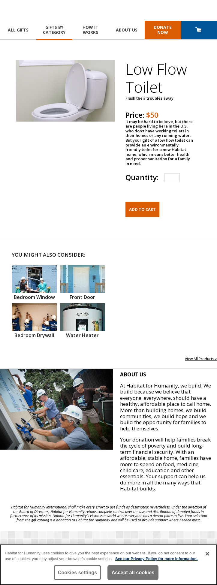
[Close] (207, 553)
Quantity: (141, 177)
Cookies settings (77, 572)
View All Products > (201, 358)
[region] (108, 564)
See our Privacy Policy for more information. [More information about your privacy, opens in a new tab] (156, 558)
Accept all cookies (133, 572)
